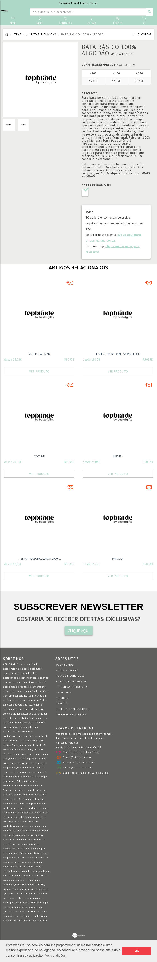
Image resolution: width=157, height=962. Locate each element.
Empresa (61, 703)
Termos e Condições (70, 675)
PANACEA (117, 558)
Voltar (145, 34)
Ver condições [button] (55, 955)
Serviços (62, 697)
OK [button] (137, 950)
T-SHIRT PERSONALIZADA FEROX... (39, 558)
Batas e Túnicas (43, 34)
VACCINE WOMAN (39, 354)
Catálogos (63, 692)
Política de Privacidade (72, 708)
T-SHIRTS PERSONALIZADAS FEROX (118, 354)
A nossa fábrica (67, 670)
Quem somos (65, 664)
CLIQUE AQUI (78, 630)
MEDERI (117, 456)
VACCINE (39, 456)
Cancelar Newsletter (71, 714)
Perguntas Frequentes (72, 686)
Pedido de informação (71, 681)
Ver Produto (39, 371)
